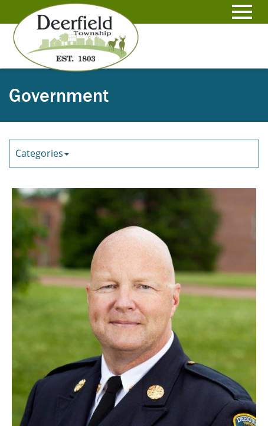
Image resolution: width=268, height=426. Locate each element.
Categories (42, 153)
